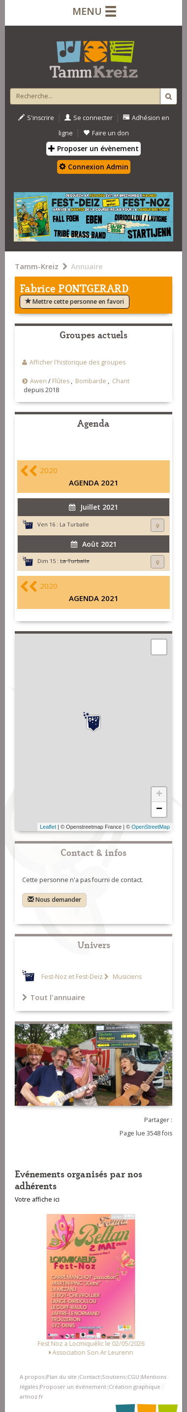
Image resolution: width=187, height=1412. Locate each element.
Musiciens (126, 976)
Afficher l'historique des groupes (77, 362)
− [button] (159, 809)
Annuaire (87, 266)
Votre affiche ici (37, 1199)
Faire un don (106, 133)
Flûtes (60, 381)
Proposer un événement (73, 1386)
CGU (133, 1376)
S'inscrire (36, 118)
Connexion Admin (93, 166)
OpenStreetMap (150, 827)
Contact (89, 1376)
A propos (32, 1376)
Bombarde (90, 381)
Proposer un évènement (93, 148)
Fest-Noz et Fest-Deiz (72, 976)
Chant (120, 381)
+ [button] (159, 794)
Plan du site (61, 1376)
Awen (38, 381)
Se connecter (88, 118)
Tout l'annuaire (53, 997)
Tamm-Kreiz (37, 266)
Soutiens (113, 1376)
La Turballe (74, 524)
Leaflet (48, 827)
